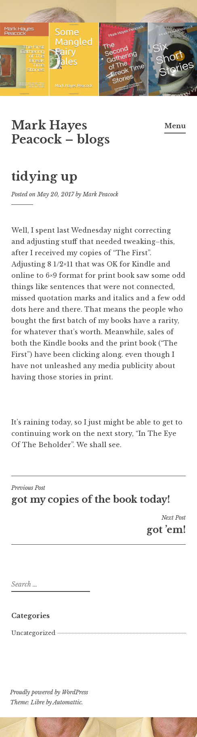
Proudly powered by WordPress (49, 692)
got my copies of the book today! (98, 494)
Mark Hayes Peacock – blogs (60, 132)
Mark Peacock (100, 194)
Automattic (67, 702)
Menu (175, 126)
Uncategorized (33, 633)
